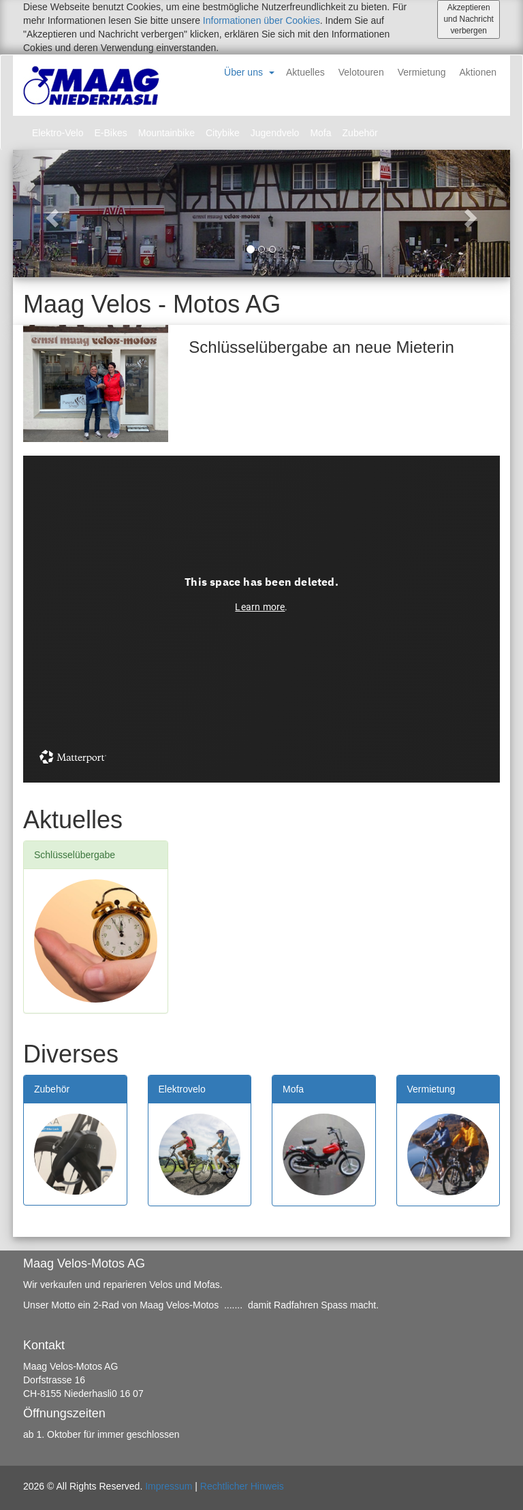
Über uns (243, 72)
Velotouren (361, 72)
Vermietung (422, 72)
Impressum (168, 1486)
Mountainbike (166, 132)
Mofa (320, 132)
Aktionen (478, 72)
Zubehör (360, 132)
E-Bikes (110, 132)
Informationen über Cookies (261, 20)
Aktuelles (305, 72)
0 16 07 (128, 1393)
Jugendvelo (275, 132)
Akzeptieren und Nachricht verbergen (468, 19)
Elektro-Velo (57, 132)
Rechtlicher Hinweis (242, 1486)
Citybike (223, 132)
